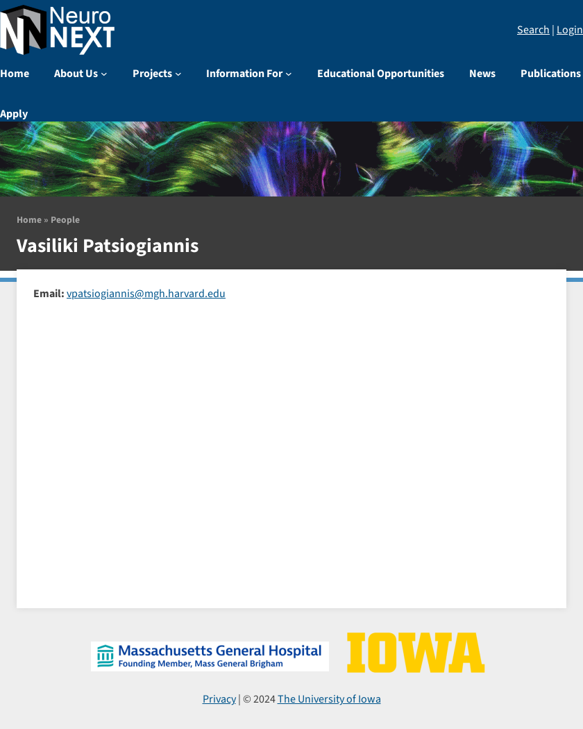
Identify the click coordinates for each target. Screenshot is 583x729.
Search (533, 29)
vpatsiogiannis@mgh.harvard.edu (146, 293)
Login (570, 29)
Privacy (219, 699)
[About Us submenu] (104, 73)
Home (29, 219)
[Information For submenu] (288, 73)
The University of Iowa (329, 699)
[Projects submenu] (178, 73)
